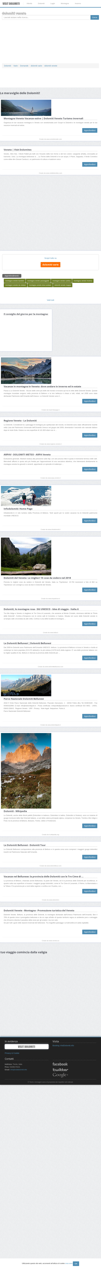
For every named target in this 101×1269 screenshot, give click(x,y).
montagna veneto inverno (83, 291)
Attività (29, 3)
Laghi (52, 3)
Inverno (78, 3)
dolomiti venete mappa (63, 296)
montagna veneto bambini (14, 291)
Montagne (65, 3)
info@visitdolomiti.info (18, 1070)
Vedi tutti (50, 311)
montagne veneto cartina (61, 291)
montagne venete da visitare (15, 296)
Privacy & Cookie (12, 1053)
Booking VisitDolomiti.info (63, 1045)
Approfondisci (90, 130)
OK (76, 1264)
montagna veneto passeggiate (38, 291)
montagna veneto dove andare (40, 296)
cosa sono (69, 1263)
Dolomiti (41, 3)
